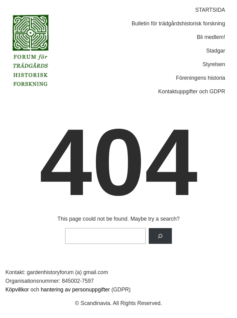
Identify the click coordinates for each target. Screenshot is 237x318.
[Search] (160, 236)
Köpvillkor (17, 289)
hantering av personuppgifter (75, 289)
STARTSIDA (210, 10)
